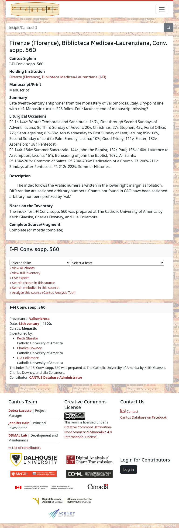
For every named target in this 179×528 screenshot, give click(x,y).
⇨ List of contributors (24, 447)
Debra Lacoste (19, 410)
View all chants (23, 268)
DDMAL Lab (17, 435)
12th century (28, 323)
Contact (129, 411)
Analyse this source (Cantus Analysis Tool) (44, 292)
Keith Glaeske (27, 338)
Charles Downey (29, 348)
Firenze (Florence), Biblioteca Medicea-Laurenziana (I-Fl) (57, 77)
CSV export (20, 278)
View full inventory (26, 273)
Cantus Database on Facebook (143, 417)
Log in (128, 469)
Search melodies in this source (35, 287)
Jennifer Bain (19, 423)
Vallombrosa (39, 318)
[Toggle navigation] (161, 9)
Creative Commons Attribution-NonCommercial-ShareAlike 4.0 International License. (88, 432)
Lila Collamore (28, 358)
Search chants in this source (33, 282)
